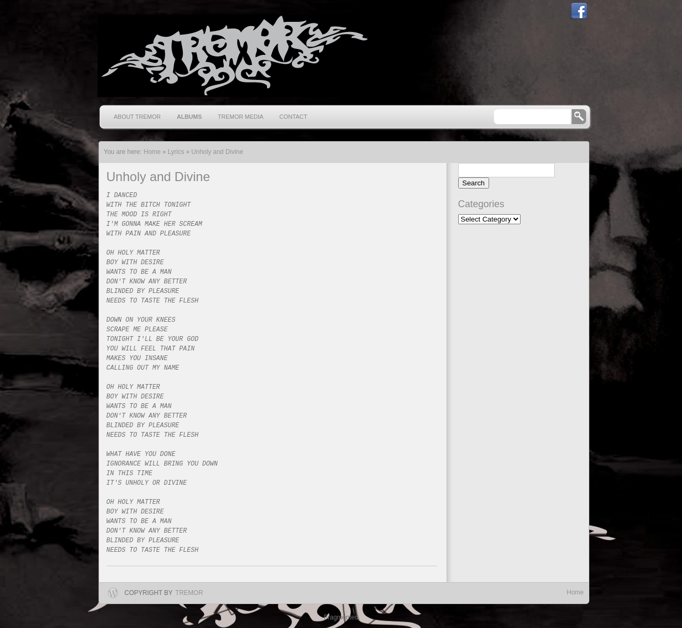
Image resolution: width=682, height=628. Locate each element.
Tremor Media (241, 116)
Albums (189, 116)
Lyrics (176, 152)
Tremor (189, 593)
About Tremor (137, 116)
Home (574, 592)
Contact (293, 116)
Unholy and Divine (217, 152)
